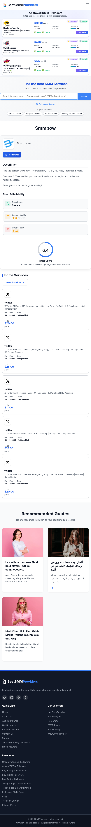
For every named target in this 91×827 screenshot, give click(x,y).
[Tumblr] (25, 697)
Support (6, 738)
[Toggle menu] (87, 5)
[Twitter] (4, 697)
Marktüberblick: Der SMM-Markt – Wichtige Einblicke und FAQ (22, 635)
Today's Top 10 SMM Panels (16, 783)
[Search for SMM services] (39, 96)
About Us (7, 716)
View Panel (81, 32)
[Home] (20, 5)
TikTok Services (51, 113)
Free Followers (9, 746)
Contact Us (7, 733)
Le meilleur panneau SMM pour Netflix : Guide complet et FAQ (21, 566)
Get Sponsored (9, 725)
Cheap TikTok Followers (14, 766)
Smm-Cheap (54, 729)
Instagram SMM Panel (13, 792)
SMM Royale (54, 725)
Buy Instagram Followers (14, 770)
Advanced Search (45, 103)
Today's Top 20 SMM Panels (16, 787)
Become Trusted (10, 729)
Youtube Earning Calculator (16, 742)
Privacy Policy (9, 805)
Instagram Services (33, 113)
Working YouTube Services (72, 113)
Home (5, 712)
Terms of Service (11, 800)
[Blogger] (18, 697)
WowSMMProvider (57, 733)
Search (84, 96)
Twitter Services (15, 113)
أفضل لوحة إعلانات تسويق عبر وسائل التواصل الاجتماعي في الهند (67, 566)
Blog (4, 796)
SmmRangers (54, 716)
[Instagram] (11, 697)
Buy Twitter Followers (13, 779)
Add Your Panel (10, 720)
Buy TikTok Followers (13, 774)
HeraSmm (53, 720)
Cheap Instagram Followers (16, 761)
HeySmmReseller (56, 712)
